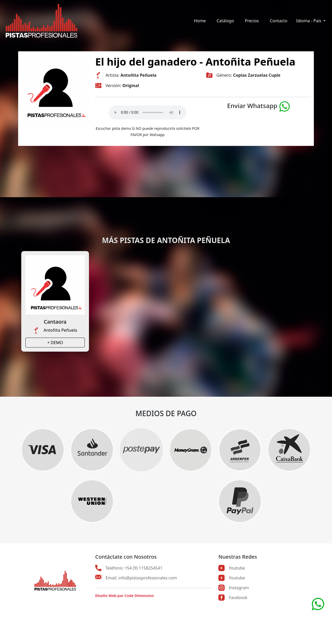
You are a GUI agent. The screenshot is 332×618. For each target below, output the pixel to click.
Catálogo (225, 21)
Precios (252, 21)
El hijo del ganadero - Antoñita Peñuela (195, 61)
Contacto (278, 21)
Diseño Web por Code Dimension (124, 595)
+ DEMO (55, 342)
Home (200, 21)
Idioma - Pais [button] (309, 21)
